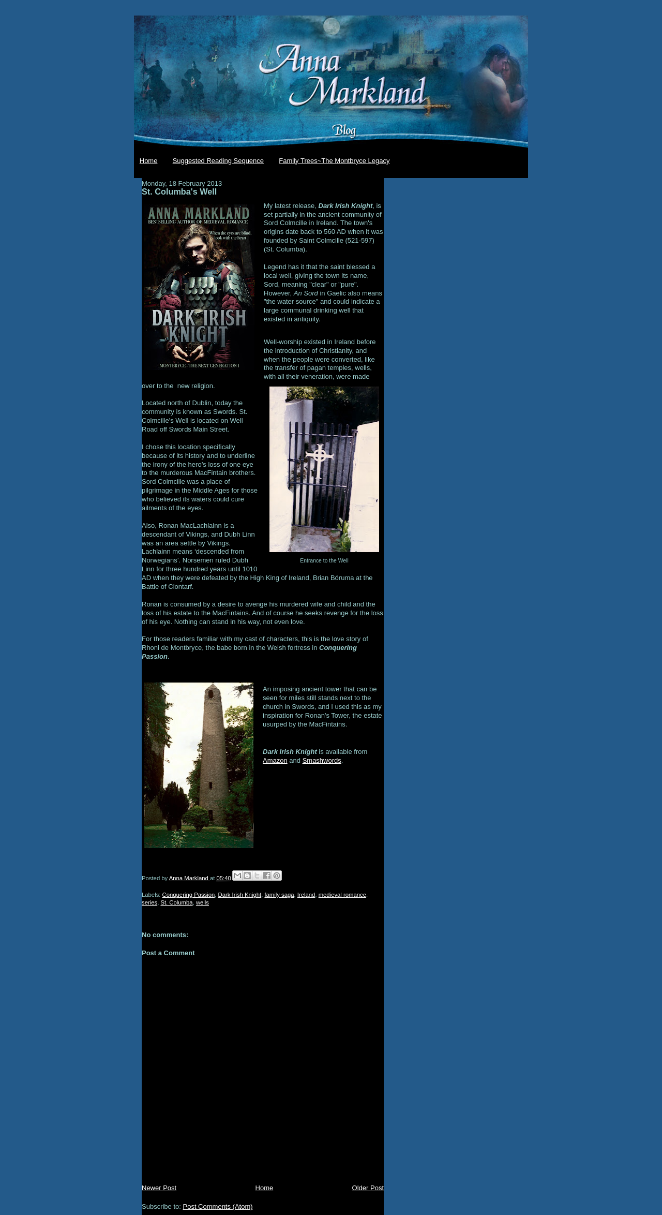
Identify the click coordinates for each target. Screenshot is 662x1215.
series (149, 902)
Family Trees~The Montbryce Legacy (334, 161)
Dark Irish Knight (240, 895)
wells (202, 902)
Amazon (275, 760)
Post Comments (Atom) (218, 1206)
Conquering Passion (188, 895)
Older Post (368, 1188)
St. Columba (176, 902)
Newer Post (159, 1188)
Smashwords (322, 760)
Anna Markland (189, 878)
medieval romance (342, 895)
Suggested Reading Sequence (218, 161)
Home (149, 161)
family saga (279, 895)
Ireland (306, 895)
